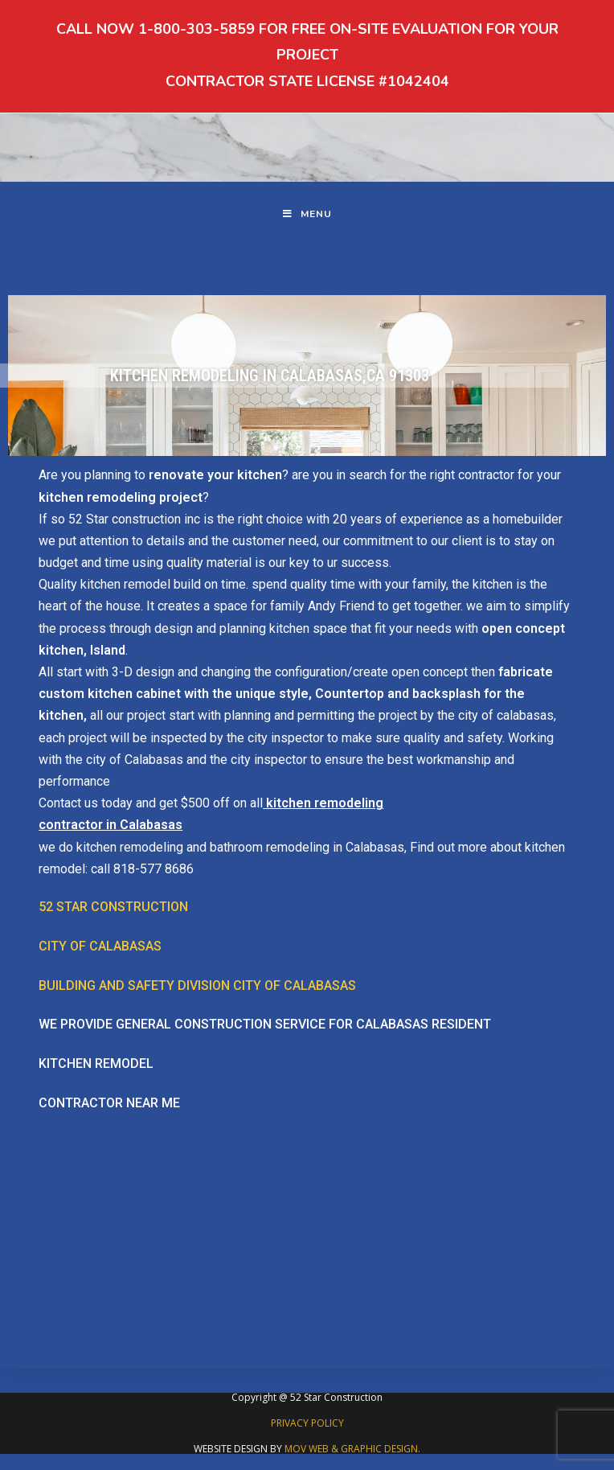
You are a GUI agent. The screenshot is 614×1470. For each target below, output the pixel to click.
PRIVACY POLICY (307, 1423)
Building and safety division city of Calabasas (197, 985)
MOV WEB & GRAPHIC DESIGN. (352, 1449)
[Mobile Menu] (307, 214)
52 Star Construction (113, 906)
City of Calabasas (100, 946)
